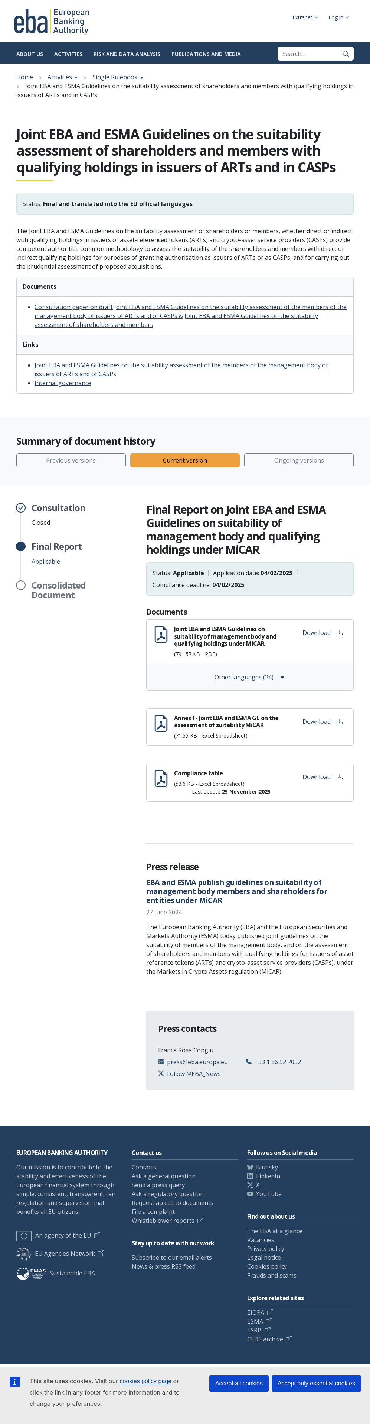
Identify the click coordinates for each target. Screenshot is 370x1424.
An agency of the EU (53, 1235)
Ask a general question (164, 1176)
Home (24, 77)
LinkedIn (268, 1176)
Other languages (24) (250, 677)
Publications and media (206, 53)
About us (29, 53)
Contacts (144, 1167)
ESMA (255, 1321)
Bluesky (267, 1167)
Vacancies (260, 1240)
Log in (335, 17)
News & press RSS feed (164, 1266)
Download (322, 633)
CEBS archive (265, 1339)
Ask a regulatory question (168, 1194)
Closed (58, 515)
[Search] (346, 54)
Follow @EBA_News (194, 1074)
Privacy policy (265, 1249)
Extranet (302, 17)
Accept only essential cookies (316, 1383)
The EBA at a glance (274, 1231)
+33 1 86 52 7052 (278, 1062)
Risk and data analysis (127, 53)
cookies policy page (145, 1381)
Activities (68, 53)
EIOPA (255, 1312)
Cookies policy (267, 1266)
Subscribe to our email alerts (172, 1258)
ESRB (254, 1330)
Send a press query (158, 1185)
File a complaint (153, 1212)
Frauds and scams (272, 1275)
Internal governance (63, 383)
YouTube (269, 1194)
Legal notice (264, 1258)
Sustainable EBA (55, 1273)
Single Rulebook (115, 77)
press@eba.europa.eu (197, 1062)
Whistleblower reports (163, 1220)
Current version (185, 460)
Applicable (57, 553)
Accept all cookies (239, 1383)
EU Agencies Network (55, 1253)
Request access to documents (172, 1203)
